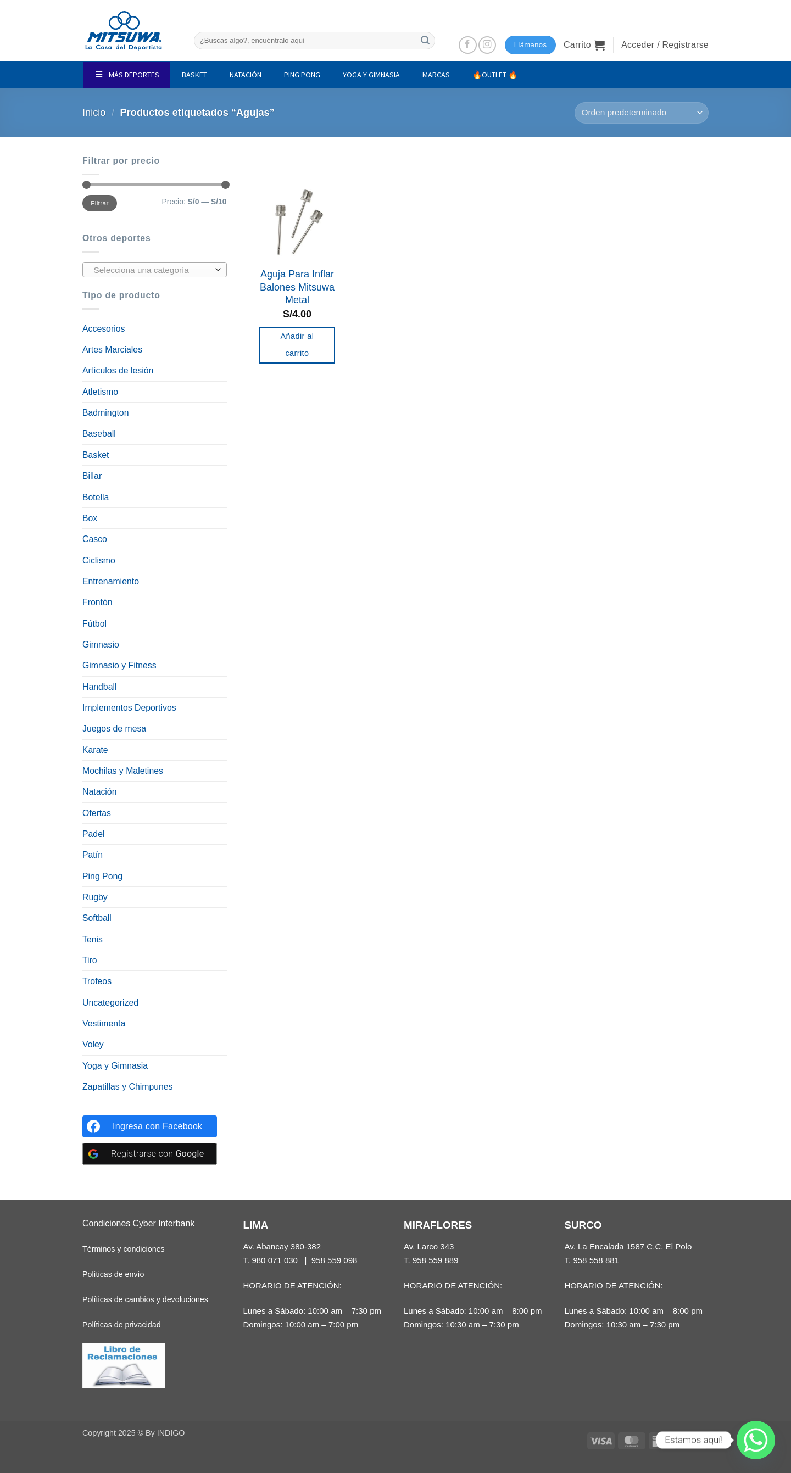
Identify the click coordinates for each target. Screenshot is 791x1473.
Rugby (95, 897)
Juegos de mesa (114, 728)
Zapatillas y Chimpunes (127, 1086)
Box (89, 518)
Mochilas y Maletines (122, 770)
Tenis (92, 939)
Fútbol (94, 623)
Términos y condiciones (123, 1249)
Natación (99, 791)
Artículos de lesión (117, 370)
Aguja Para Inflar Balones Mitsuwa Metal (297, 287)
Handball (99, 686)
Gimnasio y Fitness (119, 665)
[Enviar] (425, 40)
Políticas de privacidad (121, 1324)
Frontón (97, 602)
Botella (95, 497)
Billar (92, 476)
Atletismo (100, 392)
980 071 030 (275, 1260)
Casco (94, 539)
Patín (92, 855)
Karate (95, 750)
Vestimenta (103, 1023)
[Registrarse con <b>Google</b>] (149, 1154)
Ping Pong (102, 876)
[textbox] (152, 270)
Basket (95, 455)
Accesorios (103, 328)
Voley (93, 1044)
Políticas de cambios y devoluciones (145, 1299)
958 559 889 (436, 1260)
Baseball (99, 433)
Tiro (89, 960)
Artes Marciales (112, 349)
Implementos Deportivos (129, 707)
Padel (93, 834)
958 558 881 (596, 1260)
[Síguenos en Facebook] (468, 45)
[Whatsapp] (756, 1440)
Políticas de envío (113, 1274)
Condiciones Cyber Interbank (138, 1223)
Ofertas (96, 813)
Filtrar (100, 203)
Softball (97, 918)
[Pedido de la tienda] (642, 113)
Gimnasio (100, 644)
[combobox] (154, 269)
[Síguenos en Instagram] (487, 45)
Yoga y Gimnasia (115, 1065)
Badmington (105, 412)
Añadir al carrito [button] (297, 345)
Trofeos (97, 981)
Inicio (94, 112)
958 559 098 (334, 1260)
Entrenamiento (110, 581)
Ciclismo (98, 560)
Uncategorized (110, 1002)
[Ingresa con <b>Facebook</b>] (149, 1126)
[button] (584, 45)
